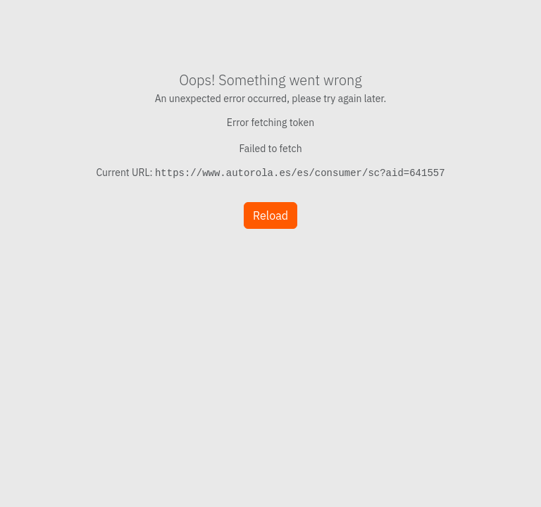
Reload (270, 215)
